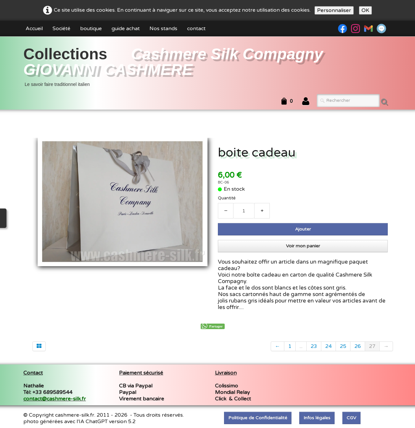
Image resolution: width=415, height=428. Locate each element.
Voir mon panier (303, 246)
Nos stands (163, 28)
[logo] (207, 66)
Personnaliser (334, 10)
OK (365, 10)
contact (196, 28)
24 (328, 346)
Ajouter (303, 229)
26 (357, 346)
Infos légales (316, 418)
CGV (351, 418)
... (301, 346)
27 (372, 346)
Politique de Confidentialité (257, 418)
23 (314, 346)
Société (61, 28)
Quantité (227, 198)
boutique (91, 28)
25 (343, 346)
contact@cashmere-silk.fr (54, 399)
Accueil (34, 28)
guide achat (126, 28)
